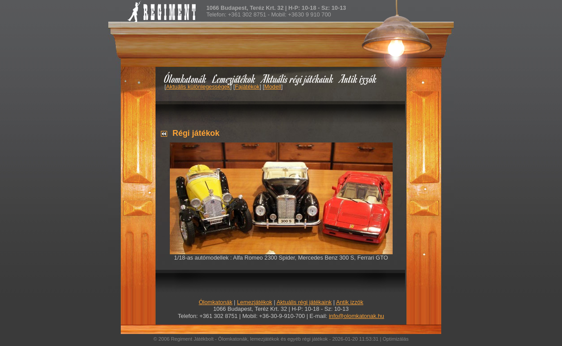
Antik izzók (358, 78)
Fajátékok (247, 86)
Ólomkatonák (185, 78)
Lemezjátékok (234, 78)
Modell (272, 86)
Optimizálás (395, 339)
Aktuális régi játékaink (297, 78)
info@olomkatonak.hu (356, 316)
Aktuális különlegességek (198, 86)
